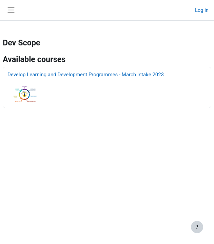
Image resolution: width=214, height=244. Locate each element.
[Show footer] (197, 227)
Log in (202, 10)
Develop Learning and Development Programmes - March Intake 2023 (85, 75)
